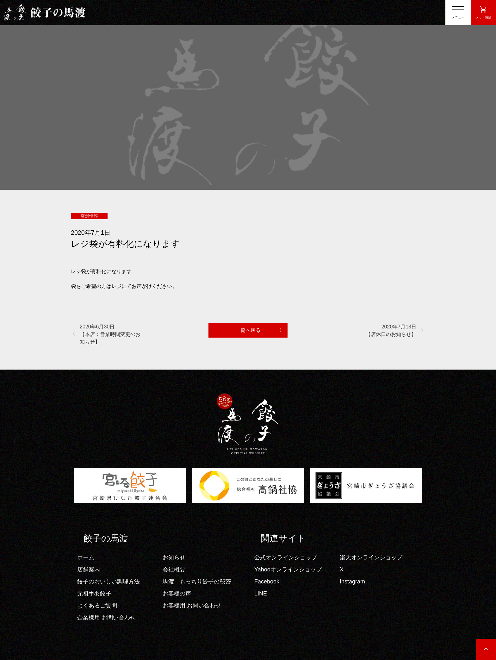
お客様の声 (177, 593)
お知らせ (174, 557)
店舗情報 (89, 216)
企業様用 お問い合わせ (106, 617)
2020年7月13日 (384, 331)
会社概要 (174, 569)
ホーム (85, 557)
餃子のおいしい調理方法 (108, 581)
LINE (260, 593)
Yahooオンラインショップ (288, 569)
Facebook (266, 581)
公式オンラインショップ (285, 557)
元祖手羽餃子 (94, 593)
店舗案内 (88, 569)
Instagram (352, 581)
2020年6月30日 (111, 335)
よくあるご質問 (97, 605)
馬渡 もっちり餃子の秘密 (197, 581)
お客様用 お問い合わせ (192, 605)
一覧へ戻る (248, 330)
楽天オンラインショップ (371, 557)
